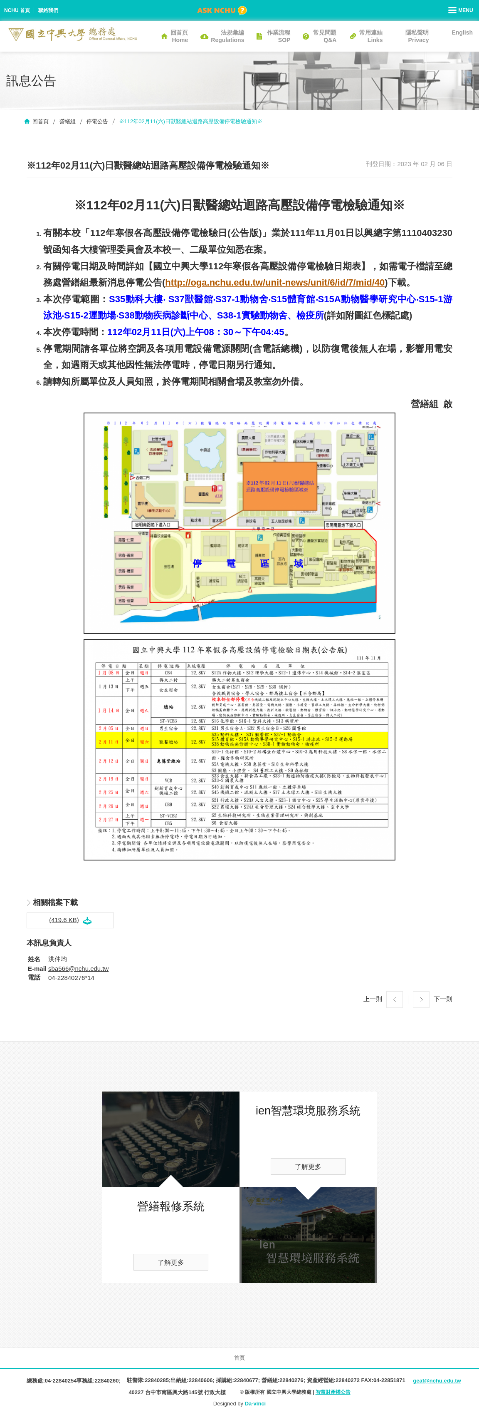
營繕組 (67, 121)
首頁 (239, 1358)
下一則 (443, 998)
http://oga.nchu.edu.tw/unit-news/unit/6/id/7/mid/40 (275, 282)
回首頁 (40, 121)
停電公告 (97, 121)
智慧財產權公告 (333, 1392)
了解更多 (171, 1262)
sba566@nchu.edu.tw (78, 968)
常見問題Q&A (324, 36)
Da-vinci (255, 1403)
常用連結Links (371, 36)
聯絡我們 (48, 10)
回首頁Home (179, 36)
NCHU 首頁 (17, 10)
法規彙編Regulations (227, 36)
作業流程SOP (278, 36)
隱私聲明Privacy (417, 36)
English (462, 32)
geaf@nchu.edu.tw (437, 1381)
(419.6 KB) (64, 919)
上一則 (372, 998)
